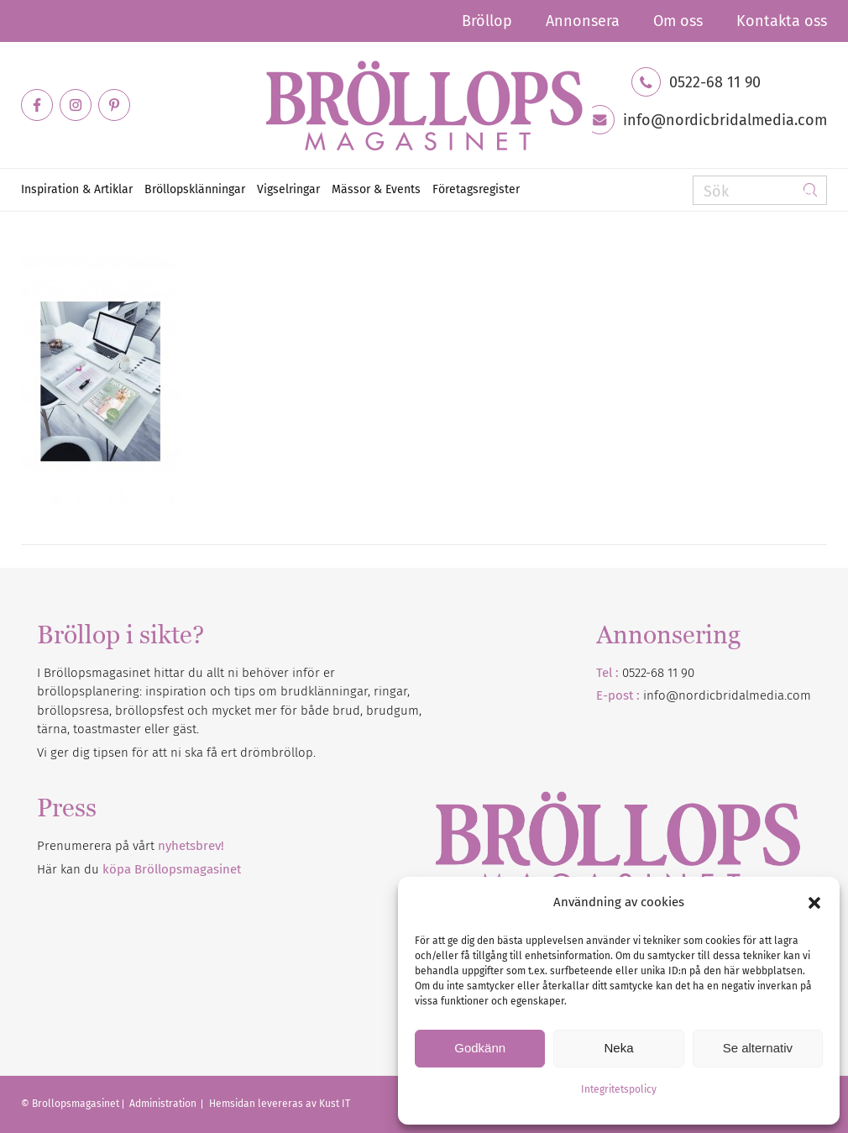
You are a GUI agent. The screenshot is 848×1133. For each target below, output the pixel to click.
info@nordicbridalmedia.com (725, 120)
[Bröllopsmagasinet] (424, 105)
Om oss (678, 21)
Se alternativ (758, 1048)
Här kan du (139, 869)
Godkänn (479, 1048)
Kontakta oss (781, 21)
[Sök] (760, 190)
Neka (618, 1048)
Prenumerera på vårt (130, 845)
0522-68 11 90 (715, 82)
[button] (814, 902)
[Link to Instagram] (76, 105)
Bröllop (487, 21)
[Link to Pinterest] (114, 105)
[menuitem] (487, 21)
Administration (164, 1103)
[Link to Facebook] (37, 105)
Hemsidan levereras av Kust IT (279, 1103)
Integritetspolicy (619, 1089)
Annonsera (583, 21)
